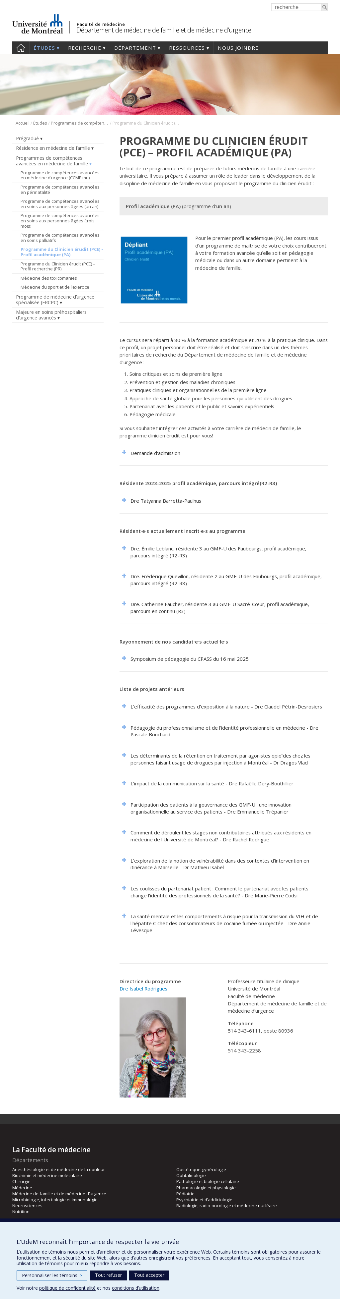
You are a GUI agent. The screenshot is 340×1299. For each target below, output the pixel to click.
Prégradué (27, 138)
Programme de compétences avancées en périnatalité (60, 189)
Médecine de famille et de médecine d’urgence (59, 1194)
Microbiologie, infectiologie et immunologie (55, 1200)
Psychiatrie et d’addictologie (204, 1200)
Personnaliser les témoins (52, 1275)
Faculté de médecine (101, 24)
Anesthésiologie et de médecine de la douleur (58, 1169)
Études (44, 47)
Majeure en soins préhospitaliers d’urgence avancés (51, 315)
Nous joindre (238, 47)
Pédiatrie (185, 1194)
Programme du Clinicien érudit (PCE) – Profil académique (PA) (62, 251)
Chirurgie (21, 1181)
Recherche (84, 47)
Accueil (20, 47)
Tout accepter (149, 1275)
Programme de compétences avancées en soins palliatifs (60, 237)
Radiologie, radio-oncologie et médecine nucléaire (226, 1206)
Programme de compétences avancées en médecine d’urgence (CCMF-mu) (60, 175)
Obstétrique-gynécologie (201, 1169)
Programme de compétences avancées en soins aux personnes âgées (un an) (60, 203)
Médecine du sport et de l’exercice (55, 287)
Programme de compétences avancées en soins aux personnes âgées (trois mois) (60, 220)
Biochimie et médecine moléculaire (47, 1175)
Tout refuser (108, 1275)
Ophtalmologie (191, 1175)
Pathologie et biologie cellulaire (207, 1181)
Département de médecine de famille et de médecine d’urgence (163, 30)
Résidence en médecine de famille (53, 148)
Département (135, 47)
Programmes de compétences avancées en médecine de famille (80, 123)
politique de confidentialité (67, 1288)
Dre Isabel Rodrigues (143, 988)
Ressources (187, 47)
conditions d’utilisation (135, 1288)
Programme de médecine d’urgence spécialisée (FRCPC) (55, 300)
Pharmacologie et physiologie (206, 1188)
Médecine (22, 1188)
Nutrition (21, 1211)
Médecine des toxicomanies (49, 278)
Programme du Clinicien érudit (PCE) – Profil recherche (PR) (58, 266)
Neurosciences (27, 1206)
